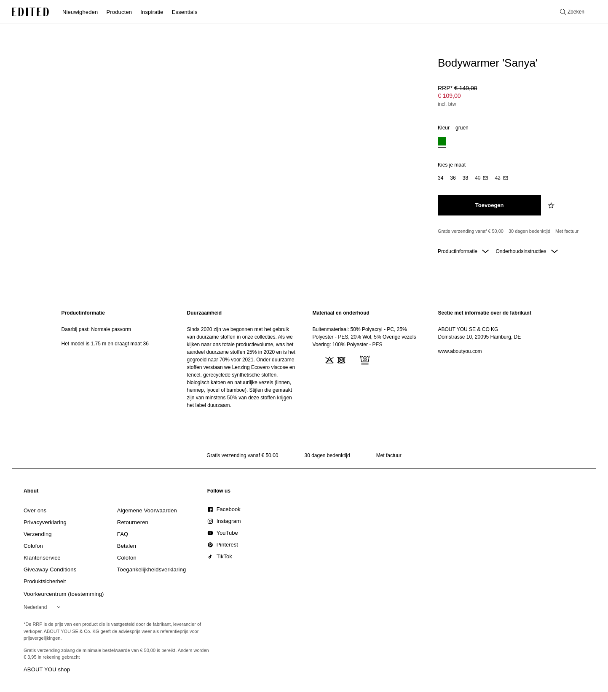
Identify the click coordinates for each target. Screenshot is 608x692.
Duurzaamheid (204, 312)
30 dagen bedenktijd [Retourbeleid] (529, 231)
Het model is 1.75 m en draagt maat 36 (105, 344)
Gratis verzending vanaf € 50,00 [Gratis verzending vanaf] (471, 231)
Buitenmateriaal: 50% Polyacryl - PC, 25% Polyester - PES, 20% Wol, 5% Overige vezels (364, 333)
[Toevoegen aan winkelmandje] (489, 205)
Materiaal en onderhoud (341, 312)
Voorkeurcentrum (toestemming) (64, 594)
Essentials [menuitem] (185, 12)
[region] (116, 359)
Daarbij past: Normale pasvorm (96, 329)
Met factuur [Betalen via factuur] (567, 231)
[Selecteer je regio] (44, 607)
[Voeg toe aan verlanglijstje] (552, 205)
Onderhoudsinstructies (526, 251)
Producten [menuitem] (119, 12)
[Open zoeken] (572, 12)
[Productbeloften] (515, 231)
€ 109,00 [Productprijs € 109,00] (449, 96)
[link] (31, 492)
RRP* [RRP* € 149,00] (457, 88)
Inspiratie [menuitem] (151, 12)
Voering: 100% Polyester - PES (348, 344)
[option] (442, 142)
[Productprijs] (515, 97)
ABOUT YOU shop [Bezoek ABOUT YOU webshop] (47, 669)
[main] (304, 359)
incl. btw (447, 104)
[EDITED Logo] (30, 12)
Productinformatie (463, 251)
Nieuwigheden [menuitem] (80, 12)
